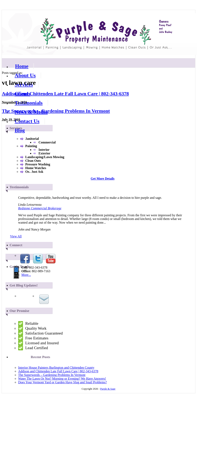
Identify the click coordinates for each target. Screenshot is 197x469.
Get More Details (102, 178)
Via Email (44, 299)
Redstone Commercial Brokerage (39, 208)
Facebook (25, 258)
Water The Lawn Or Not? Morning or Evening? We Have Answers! (62, 378)
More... (26, 275)
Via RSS (31, 299)
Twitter (38, 258)
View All (16, 236)
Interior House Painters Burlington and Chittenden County (56, 367)
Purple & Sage (99, 34)
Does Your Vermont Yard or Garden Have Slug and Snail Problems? (62, 382)
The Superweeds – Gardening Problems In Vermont (56, 111)
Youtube (51, 258)
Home (21, 66)
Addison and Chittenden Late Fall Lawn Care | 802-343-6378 (65, 93)
